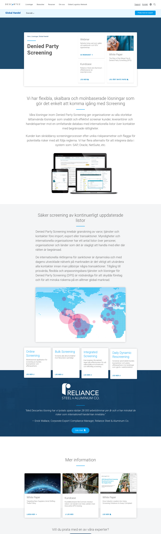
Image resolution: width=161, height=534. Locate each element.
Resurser (51, 4)
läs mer (84, 79)
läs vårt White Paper (118, 79)
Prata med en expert (145, 14)
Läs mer (79, 430)
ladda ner (31, 514)
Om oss (62, 4)
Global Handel (13, 13)
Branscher (40, 4)
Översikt (30, 14)
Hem (29, 36)
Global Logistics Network (77, 4)
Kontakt (145, 4)
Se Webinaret (86, 55)
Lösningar (29, 4)
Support (137, 4)
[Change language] (151, 4)
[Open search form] (154, 4)
